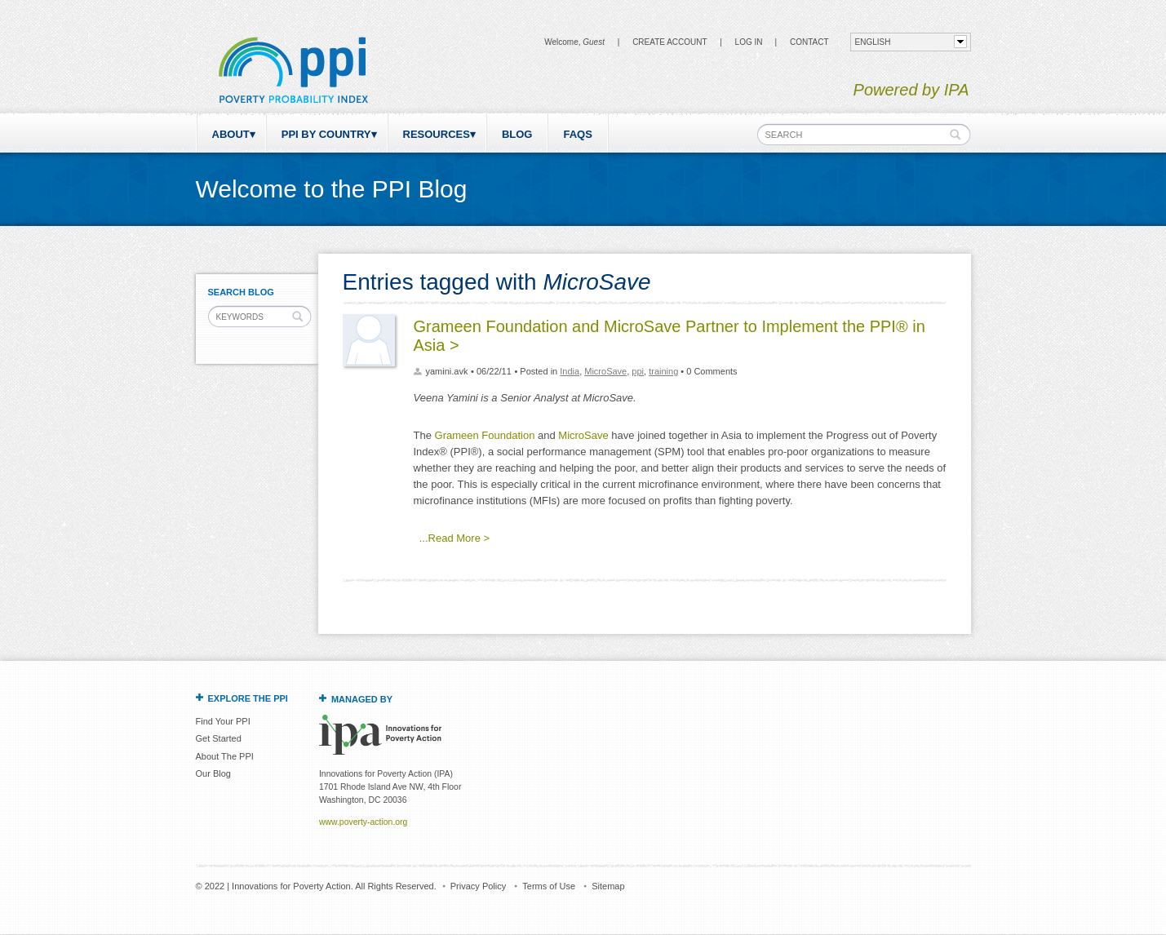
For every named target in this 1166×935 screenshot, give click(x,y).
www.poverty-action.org (363, 822)
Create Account (669, 42)
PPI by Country (326, 134)
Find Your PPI (223, 721)
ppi (638, 371)
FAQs (577, 134)
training (663, 371)
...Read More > (454, 538)
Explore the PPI (248, 698)
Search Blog (241, 292)
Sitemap (608, 886)
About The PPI (225, 756)
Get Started (219, 738)
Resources (436, 134)
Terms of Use (548, 886)
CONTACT (809, 42)
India (569, 371)
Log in (749, 42)
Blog (517, 134)
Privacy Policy (478, 886)
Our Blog (213, 773)
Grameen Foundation (485, 435)
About (231, 134)
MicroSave (605, 371)
